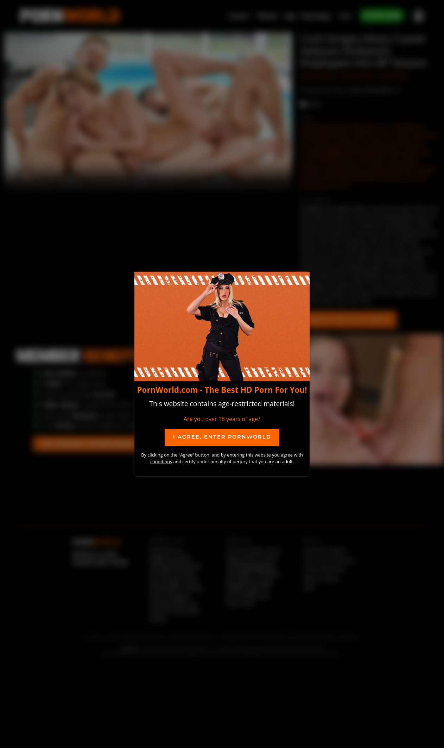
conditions (161, 461)
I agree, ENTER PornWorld (222, 437)
